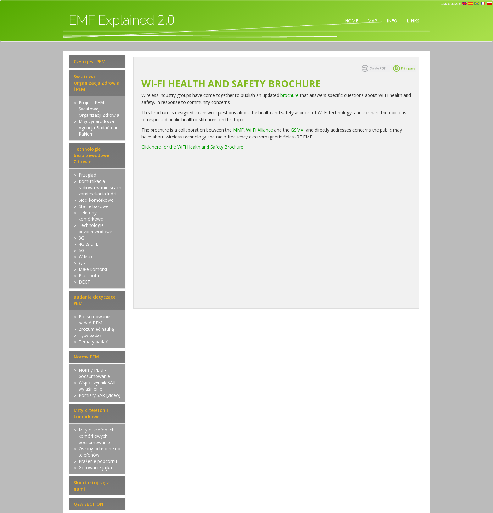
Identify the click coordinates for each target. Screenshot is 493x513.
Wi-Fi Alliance (259, 130)
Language (450, 3)
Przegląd (87, 175)
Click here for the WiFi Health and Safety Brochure (192, 147)
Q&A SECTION (88, 504)
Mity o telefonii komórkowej (91, 413)
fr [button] (483, 3)
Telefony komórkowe (91, 216)
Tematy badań (93, 342)
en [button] (464, 3)
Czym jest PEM (90, 62)
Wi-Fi (84, 263)
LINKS (413, 21)
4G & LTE (88, 244)
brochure (289, 95)
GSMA (297, 130)
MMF (238, 130)
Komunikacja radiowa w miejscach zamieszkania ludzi (100, 187)
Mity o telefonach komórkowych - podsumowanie (96, 436)
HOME (351, 21)
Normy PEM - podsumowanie (94, 373)
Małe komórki (93, 269)
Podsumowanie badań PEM (94, 319)
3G (81, 238)
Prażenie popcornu (98, 461)
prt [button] (476, 3)
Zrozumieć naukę (96, 329)
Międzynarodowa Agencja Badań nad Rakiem (99, 127)
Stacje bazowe (93, 206)
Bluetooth (89, 276)
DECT (84, 282)
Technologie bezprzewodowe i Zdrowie (93, 155)
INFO (392, 21)
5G (81, 250)
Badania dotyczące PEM (94, 300)
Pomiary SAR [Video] (99, 395)
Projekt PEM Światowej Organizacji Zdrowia (99, 108)
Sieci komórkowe (96, 200)
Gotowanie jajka (95, 468)
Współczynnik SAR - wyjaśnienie (99, 386)
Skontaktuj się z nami (91, 486)
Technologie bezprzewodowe (95, 228)
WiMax (85, 257)
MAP (372, 21)
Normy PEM (86, 357)
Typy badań (90, 335)
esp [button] (470, 3)
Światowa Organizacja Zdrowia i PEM (96, 83)
